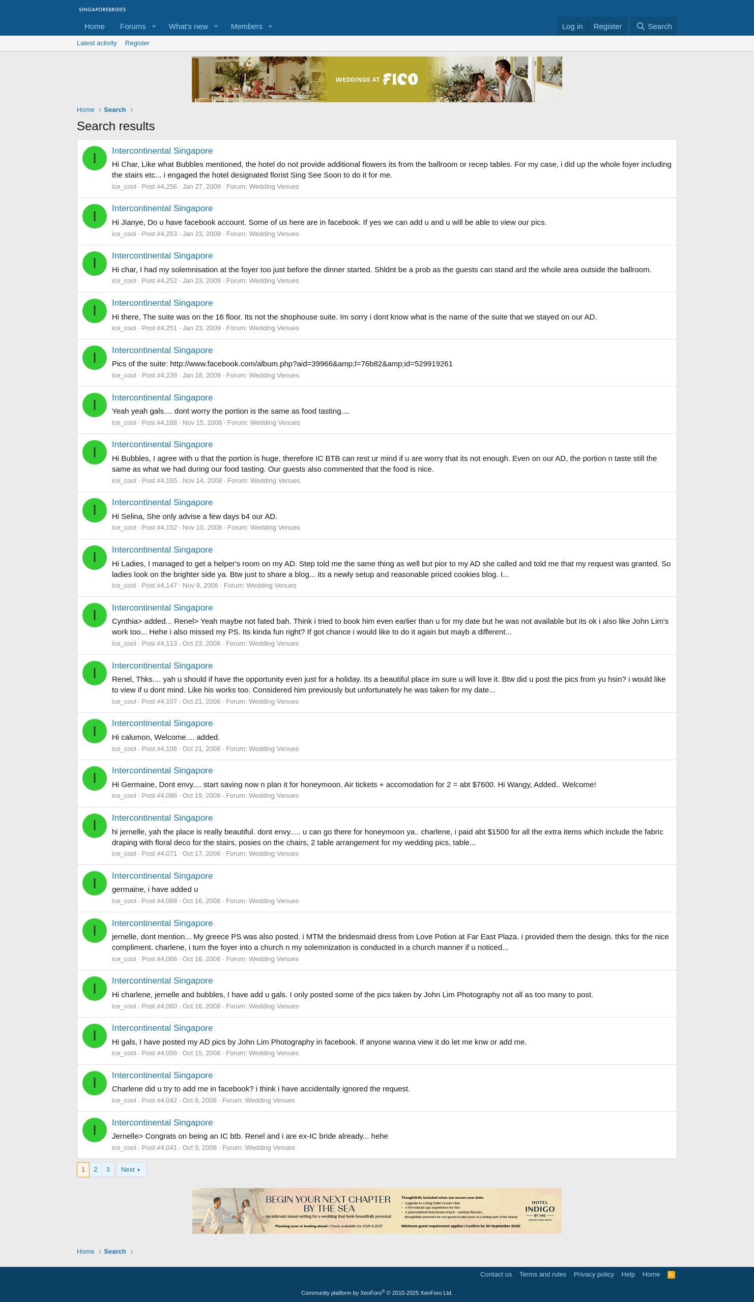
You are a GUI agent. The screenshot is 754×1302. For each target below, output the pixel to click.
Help (628, 1274)
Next (128, 1169)
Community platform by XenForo (377, 1293)
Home (94, 26)
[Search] (654, 26)
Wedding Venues (274, 186)
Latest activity (97, 43)
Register (137, 43)
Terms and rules (542, 1274)
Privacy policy (594, 1274)
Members (247, 26)
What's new (188, 26)
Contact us (496, 1274)
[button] (154, 26)
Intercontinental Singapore (162, 151)
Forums (133, 26)
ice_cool (124, 186)
